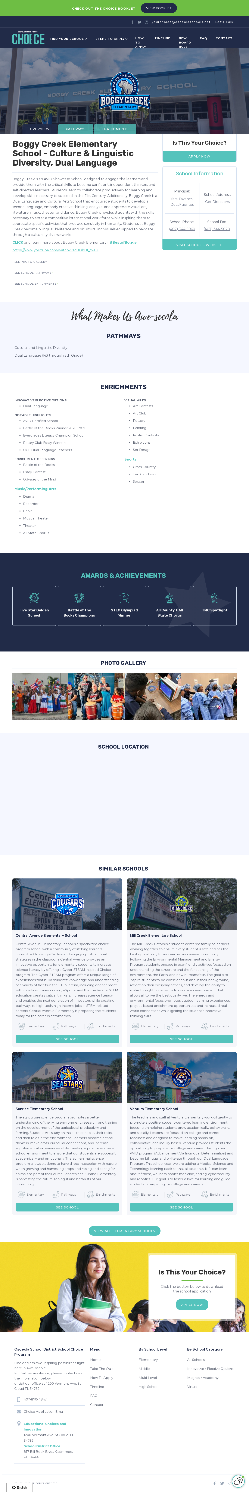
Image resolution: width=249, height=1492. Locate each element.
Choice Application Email (44, 1411)
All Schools (196, 1360)
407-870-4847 (35, 1399)
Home (95, 1360)
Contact (224, 38)
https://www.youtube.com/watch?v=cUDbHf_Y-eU (55, 250)
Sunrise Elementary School (39, 1109)
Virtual (192, 1387)
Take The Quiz (101, 1369)
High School (148, 1387)
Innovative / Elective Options (210, 1369)
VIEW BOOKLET (159, 8)
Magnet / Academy (202, 1378)
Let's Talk (224, 22)
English (19, 1487)
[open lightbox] (40, 696)
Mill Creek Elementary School (156, 936)
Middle (144, 1369)
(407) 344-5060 (182, 229)
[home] (28, 39)
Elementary (148, 1360)
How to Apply (140, 42)
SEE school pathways (33, 273)
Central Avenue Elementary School (46, 936)
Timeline (162, 38)
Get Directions (217, 202)
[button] (67, 39)
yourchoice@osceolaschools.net (181, 22)
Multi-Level (148, 1378)
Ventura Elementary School (154, 1109)
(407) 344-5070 (217, 229)
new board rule (185, 42)
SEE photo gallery (31, 262)
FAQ (203, 38)
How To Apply (101, 1378)
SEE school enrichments (35, 284)
